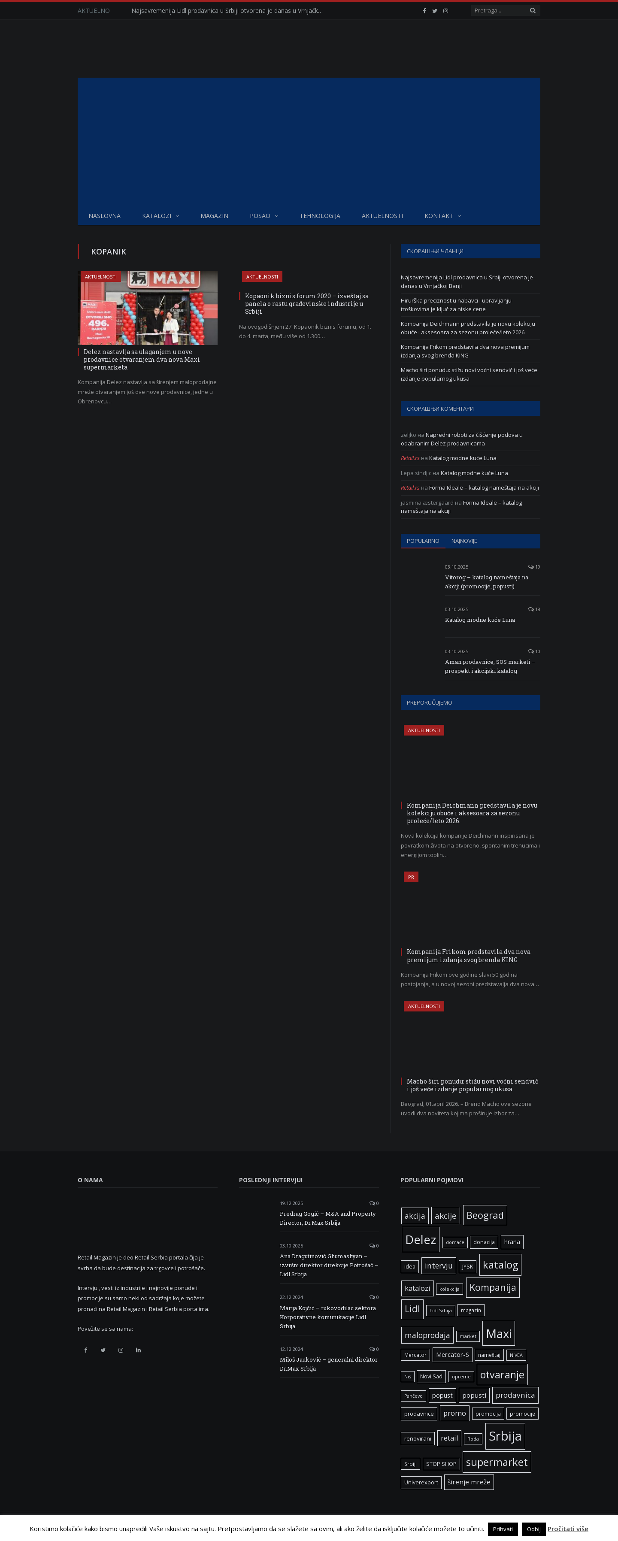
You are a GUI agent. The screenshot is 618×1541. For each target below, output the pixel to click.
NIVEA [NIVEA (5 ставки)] (516, 1355)
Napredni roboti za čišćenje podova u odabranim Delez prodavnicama (462, 439)
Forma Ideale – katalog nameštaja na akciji (484, 487)
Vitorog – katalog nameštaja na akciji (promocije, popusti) (486, 581)
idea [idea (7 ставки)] (409, 1266)
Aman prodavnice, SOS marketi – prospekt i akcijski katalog (490, 666)
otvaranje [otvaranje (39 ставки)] (502, 1374)
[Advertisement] (309, 142)
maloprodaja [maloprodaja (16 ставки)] (427, 1335)
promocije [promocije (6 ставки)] (522, 1413)
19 (534, 566)
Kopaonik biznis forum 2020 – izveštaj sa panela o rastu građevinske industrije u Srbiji (307, 303)
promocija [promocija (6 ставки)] (488, 1413)
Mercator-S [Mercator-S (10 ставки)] (452, 1354)
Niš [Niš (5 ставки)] (407, 1377)
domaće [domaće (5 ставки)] (455, 1242)
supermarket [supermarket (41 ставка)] (497, 1462)
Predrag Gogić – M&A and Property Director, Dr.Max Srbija (328, 1218)
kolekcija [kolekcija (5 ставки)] (449, 1289)
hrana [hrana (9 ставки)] (512, 1242)
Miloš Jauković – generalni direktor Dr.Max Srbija (329, 1364)
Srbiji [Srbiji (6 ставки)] (410, 1463)
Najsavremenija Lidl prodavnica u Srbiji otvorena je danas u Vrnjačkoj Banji (230, 11)
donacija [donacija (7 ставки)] (484, 1242)
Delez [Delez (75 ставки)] (420, 1239)
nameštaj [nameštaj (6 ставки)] (489, 1354)
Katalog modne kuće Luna (463, 458)
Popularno (423, 541)
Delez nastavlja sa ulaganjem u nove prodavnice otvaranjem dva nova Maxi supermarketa (142, 359)
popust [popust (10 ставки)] (442, 1395)
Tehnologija (320, 216)
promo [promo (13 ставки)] (454, 1413)
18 (534, 609)
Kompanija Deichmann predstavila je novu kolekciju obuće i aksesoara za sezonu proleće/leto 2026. (468, 328)
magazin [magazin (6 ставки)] (471, 1310)
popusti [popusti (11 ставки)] (474, 1395)
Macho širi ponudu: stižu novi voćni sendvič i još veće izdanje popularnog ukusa (469, 374)
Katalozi (156, 216)
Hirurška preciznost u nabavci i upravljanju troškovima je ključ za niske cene (456, 305)
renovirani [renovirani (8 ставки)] (417, 1438)
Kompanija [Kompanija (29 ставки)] (493, 1287)
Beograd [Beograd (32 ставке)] (485, 1214)
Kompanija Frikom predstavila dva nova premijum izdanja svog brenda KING (465, 351)
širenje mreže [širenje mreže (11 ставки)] (469, 1481)
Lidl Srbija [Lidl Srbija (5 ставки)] (441, 1311)
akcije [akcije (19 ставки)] (446, 1215)
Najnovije (464, 541)
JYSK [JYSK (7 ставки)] (467, 1266)
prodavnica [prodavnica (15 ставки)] (515, 1395)
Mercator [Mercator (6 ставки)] (415, 1354)
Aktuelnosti (382, 216)
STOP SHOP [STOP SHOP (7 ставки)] (441, 1464)
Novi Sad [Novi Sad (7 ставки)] (431, 1376)
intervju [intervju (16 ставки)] (439, 1265)
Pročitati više (568, 1528)
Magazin (214, 216)
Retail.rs (410, 458)
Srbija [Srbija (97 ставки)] (505, 1435)
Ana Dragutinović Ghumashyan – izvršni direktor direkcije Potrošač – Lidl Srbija (329, 1265)
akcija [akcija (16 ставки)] (415, 1216)
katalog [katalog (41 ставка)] (500, 1265)
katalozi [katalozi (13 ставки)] (417, 1288)
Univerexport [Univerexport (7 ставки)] (421, 1482)
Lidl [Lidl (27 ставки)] (412, 1309)
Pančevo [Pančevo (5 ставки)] (413, 1396)
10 (534, 651)
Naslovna (104, 216)
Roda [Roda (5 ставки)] (473, 1439)
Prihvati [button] (503, 1529)
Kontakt (438, 216)
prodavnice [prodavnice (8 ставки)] (419, 1413)
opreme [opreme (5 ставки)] (461, 1377)
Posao (260, 216)
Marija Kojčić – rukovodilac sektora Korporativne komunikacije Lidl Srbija (328, 1317)
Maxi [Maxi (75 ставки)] (499, 1333)
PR (411, 877)
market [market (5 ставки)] (468, 1336)
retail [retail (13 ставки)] (449, 1438)
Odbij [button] (534, 1529)
